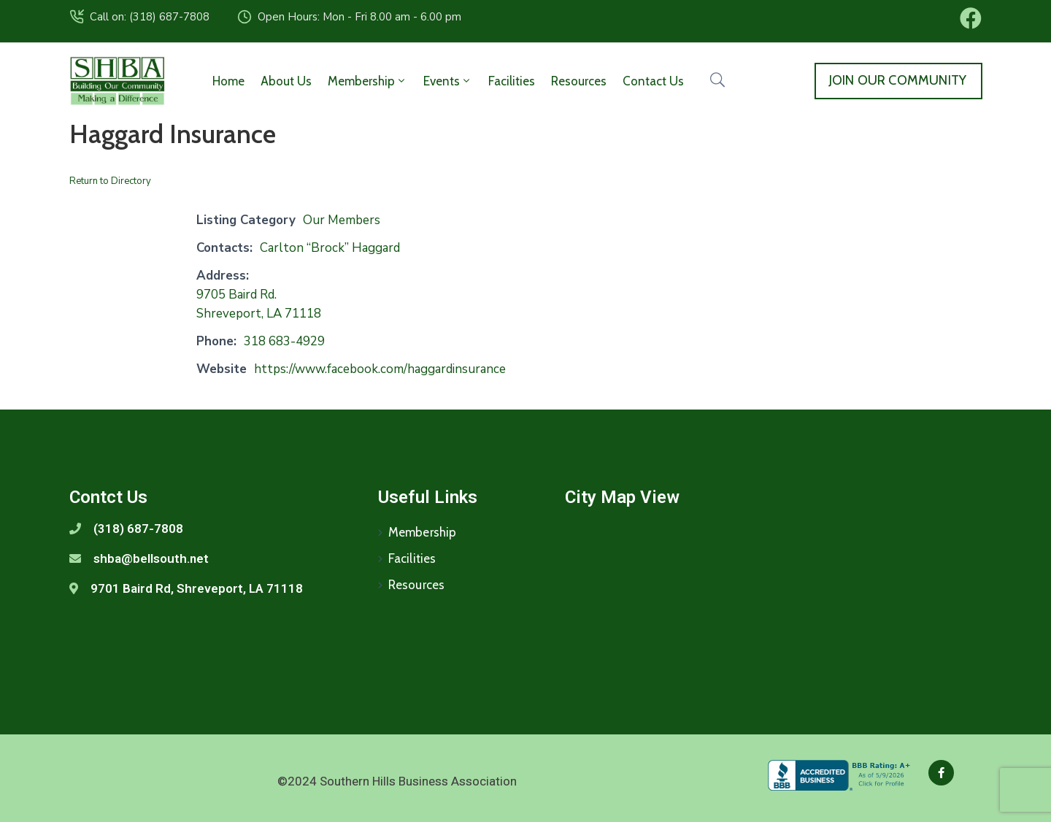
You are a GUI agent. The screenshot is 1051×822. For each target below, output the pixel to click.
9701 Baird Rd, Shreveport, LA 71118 (197, 588)
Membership (367, 81)
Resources (579, 81)
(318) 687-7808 (138, 528)
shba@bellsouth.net (151, 558)
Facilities (511, 81)
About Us (286, 81)
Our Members (341, 220)
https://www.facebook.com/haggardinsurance (380, 369)
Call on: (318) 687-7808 (149, 16)
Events (447, 81)
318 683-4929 (284, 341)
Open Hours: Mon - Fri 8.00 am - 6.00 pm (359, 16)
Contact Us (653, 81)
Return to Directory (110, 181)
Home (228, 81)
